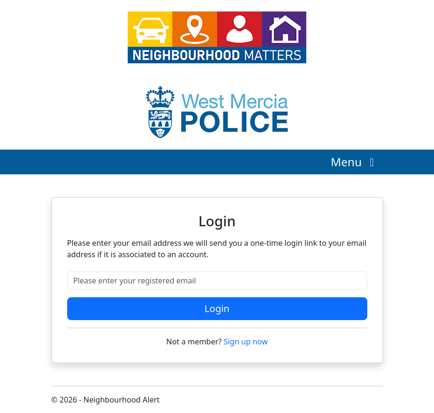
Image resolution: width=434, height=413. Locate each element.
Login (216, 308)
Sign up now (245, 341)
